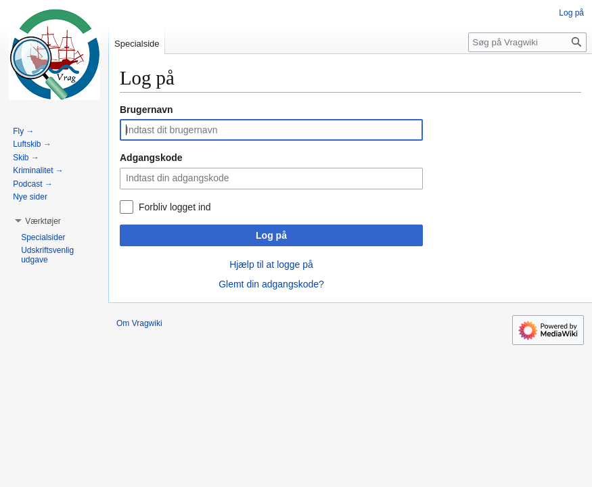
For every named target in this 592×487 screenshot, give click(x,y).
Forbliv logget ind (175, 207)
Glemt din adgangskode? (271, 284)
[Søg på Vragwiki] (527, 42)
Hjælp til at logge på (271, 264)
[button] (43, 221)
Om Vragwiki (139, 323)
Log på (271, 235)
